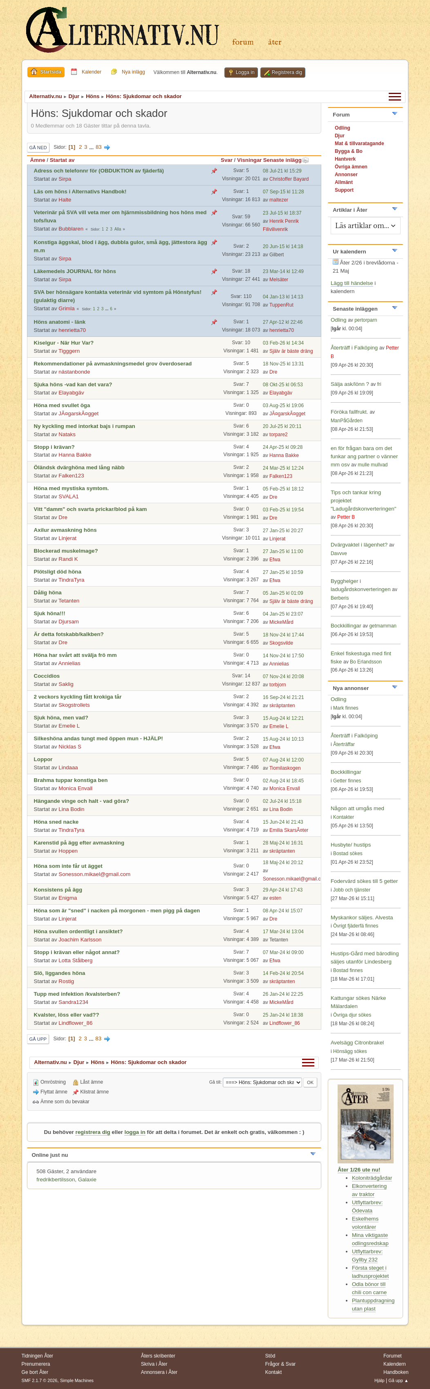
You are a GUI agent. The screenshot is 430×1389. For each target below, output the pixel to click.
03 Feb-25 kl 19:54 (283, 510)
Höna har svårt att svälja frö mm (75, 655)
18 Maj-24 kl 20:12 (283, 862)
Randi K (68, 559)
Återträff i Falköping (354, 348)
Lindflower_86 (75, 1023)
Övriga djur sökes (352, 1015)
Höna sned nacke (56, 822)
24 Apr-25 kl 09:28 (282, 447)
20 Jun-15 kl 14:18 (283, 246)
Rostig (66, 981)
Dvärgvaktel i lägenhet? (359, 545)
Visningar (249, 160)
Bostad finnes (348, 970)
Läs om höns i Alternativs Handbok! (80, 191)
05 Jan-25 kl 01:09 (283, 593)
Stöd (270, 1356)
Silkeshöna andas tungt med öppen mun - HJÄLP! (98, 738)
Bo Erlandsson (366, 662)
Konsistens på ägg (58, 890)
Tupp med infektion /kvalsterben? (77, 994)
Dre (273, 372)
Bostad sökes (348, 853)
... (92, 147)
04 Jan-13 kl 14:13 (283, 297)
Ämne (37, 160)
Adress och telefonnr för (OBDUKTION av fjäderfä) (99, 171)
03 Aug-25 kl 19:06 (283, 405)
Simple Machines (77, 1380)
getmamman (382, 626)
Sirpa (64, 179)
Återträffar (344, 744)
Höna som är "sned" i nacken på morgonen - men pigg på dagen (117, 910)
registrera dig (92, 1132)
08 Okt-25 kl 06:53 (283, 385)
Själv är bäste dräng (291, 351)
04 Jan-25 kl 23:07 (283, 614)
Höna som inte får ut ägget (68, 866)
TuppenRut (281, 305)
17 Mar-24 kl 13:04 (283, 931)
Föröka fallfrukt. (349, 412)
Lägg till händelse (352, 283)
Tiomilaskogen (285, 768)
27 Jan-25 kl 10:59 (283, 572)
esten (275, 898)
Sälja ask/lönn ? (350, 384)
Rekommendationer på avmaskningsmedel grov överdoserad (113, 364)
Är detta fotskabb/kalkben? (69, 634)
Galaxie (87, 1179)
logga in (134, 1132)
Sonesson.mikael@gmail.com (94, 874)
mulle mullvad (372, 465)
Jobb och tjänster (351, 890)
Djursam (68, 621)
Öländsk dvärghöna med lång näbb (79, 467)
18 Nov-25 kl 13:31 (283, 364)
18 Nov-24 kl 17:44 (283, 635)
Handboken (395, 1372)
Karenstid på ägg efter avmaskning (79, 843)
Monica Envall (75, 788)
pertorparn (365, 320)
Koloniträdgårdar (372, 1178)
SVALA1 (68, 496)
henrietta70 (72, 330)
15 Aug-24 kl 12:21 (283, 718)
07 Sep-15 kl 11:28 (283, 192)
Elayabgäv (71, 393)
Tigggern (69, 351)
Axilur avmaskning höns (65, 530)
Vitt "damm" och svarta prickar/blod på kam (90, 509)
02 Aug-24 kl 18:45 (283, 781)
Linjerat (67, 538)
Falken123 (71, 476)
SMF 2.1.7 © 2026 (40, 1380)
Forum (243, 42)
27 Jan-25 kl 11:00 (283, 551)
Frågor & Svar (280, 1364)
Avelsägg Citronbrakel (357, 1043)
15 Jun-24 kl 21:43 (283, 822)
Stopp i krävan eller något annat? (77, 952)
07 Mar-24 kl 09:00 (283, 952)
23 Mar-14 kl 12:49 (283, 271)
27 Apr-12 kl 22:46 (282, 322)
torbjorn (277, 685)
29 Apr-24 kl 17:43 (282, 890)
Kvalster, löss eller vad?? (66, 1015)
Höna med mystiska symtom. (71, 488)
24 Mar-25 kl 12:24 (283, 468)
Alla (117, 229)
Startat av (62, 160)
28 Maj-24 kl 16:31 (283, 843)
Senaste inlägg (286, 160)
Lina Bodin (71, 809)
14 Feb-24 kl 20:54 (283, 973)
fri (379, 384)
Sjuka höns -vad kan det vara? (73, 384)
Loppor (43, 759)
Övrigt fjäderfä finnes (355, 926)
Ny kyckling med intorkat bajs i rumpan (84, 426)
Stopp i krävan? (54, 447)
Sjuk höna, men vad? (61, 718)
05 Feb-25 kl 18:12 (283, 489)
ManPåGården (347, 420)
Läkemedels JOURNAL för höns (75, 271)
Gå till (215, 1082)
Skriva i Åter (154, 1364)
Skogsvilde (281, 643)
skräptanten (282, 705)
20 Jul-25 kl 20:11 (282, 426)
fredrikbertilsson (55, 1179)
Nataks (66, 434)
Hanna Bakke (74, 455)
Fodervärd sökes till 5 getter (364, 881)
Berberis (340, 598)
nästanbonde (74, 372)
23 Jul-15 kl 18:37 (282, 213)
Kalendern (394, 1364)
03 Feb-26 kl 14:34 (283, 343)
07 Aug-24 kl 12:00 (283, 760)
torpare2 (278, 434)
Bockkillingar (346, 626)
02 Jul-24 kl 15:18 (282, 801)
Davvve (339, 553)
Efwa (274, 559)
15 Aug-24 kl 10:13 (283, 739)
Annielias (69, 663)
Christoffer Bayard (289, 179)
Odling (339, 320)
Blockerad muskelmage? (66, 551)
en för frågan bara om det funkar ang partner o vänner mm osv (364, 456)
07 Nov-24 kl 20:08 (283, 676)
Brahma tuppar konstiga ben (71, 780)
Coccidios (47, 676)
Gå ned (38, 147)
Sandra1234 (73, 1002)
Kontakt (273, 1372)
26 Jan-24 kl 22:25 (283, 994)
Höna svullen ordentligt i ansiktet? (78, 931)
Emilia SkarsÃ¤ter (288, 830)
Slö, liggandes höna (59, 973)
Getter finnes (347, 781)
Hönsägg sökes (350, 1051)
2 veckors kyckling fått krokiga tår (78, 697)
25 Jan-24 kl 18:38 (283, 1015)
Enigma (67, 898)
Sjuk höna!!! (49, 613)
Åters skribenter (158, 1356)
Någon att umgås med (357, 808)
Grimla (66, 308)
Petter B (346, 517)
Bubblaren (70, 229)
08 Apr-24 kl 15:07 (282, 911)
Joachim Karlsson (79, 939)
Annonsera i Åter (159, 1372)
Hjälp (379, 1380)
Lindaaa (68, 767)
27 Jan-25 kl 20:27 (283, 530)
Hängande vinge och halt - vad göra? (81, 801)
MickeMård (281, 622)
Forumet (392, 1356)
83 (99, 147)
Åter (275, 42)
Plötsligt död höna (57, 572)
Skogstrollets (74, 705)
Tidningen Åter (38, 1356)
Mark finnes (345, 708)
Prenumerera (36, 1364)
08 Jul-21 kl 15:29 (282, 171)
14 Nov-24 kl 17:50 (283, 656)
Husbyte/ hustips (351, 845)
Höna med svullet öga (62, 405)
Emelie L (69, 726)
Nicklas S (69, 747)
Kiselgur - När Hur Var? (64, 343)
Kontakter (343, 817)
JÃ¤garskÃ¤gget (78, 413)
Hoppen (68, 851)
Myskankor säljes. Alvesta (362, 917)
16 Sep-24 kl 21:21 (283, 697)
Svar (227, 160)
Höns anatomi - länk (60, 322)
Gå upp (38, 1039)
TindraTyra (71, 580)
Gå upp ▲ (398, 1380)
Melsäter (278, 279)
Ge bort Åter (35, 1372)
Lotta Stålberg (75, 960)
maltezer (278, 200)
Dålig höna (48, 592)
